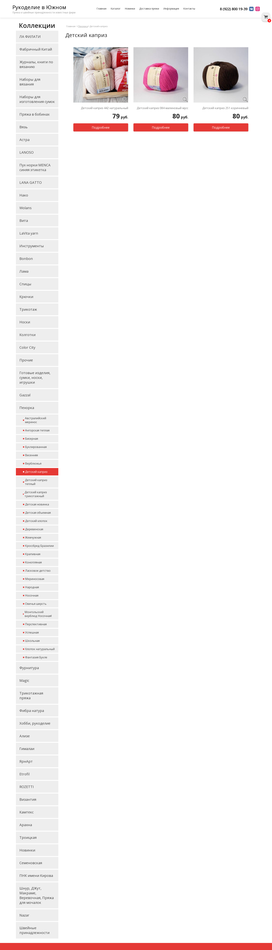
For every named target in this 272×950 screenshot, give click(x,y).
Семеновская (30, 862)
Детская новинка (37, 504)
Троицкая (28, 837)
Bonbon (26, 258)
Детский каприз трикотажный (36, 494)
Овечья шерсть (35, 604)
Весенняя (31, 455)
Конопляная (33, 562)
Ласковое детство (38, 571)
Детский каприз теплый (36, 482)
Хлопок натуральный (40, 649)
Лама (23, 271)
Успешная (32, 632)
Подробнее (101, 127)
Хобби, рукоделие (34, 723)
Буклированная (36, 447)
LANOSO (26, 152)
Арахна (25, 824)
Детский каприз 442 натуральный (104, 108)
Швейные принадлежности (34, 930)
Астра (24, 139)
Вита (23, 220)
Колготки (27, 334)
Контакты (189, 8)
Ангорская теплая (37, 430)
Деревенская (34, 529)
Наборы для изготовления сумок (37, 99)
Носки (24, 322)
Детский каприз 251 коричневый (225, 108)
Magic (24, 680)
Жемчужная (33, 537)
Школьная (32, 641)
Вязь (23, 127)
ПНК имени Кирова (36, 875)
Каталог (116, 8)
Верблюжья (33, 463)
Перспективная (36, 624)
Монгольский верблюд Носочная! (38, 614)
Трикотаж (28, 309)
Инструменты (31, 246)
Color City (27, 347)
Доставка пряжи (149, 8)
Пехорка (26, 407)
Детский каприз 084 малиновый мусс (162, 108)
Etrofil (24, 774)
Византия (27, 799)
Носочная (31, 595)
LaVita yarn (28, 233)
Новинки (130, 8)
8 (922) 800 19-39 (233, 9)
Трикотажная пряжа (31, 695)
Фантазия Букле (36, 657)
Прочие (26, 360)
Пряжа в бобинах (34, 114)
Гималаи (26, 748)
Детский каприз (36, 472)
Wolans (25, 207)
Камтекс (26, 812)
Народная (32, 587)
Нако (23, 195)
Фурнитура (29, 667)
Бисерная (31, 439)
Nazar (24, 915)
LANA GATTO (30, 182)
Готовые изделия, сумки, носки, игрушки (34, 377)
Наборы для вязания (29, 82)
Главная (101, 8)
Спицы (25, 284)
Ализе (24, 736)
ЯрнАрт (26, 761)
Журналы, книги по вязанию (36, 64)
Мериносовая (34, 579)
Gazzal (24, 395)
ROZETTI (26, 786)
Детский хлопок (36, 521)
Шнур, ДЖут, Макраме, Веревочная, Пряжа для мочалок (36, 895)
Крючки (26, 296)
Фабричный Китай (35, 49)
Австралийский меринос (35, 420)
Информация (171, 8)
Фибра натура (31, 710)
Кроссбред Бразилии (39, 546)
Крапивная (32, 554)
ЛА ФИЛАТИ (30, 36)
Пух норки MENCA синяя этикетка (35, 167)
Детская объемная (38, 513)
